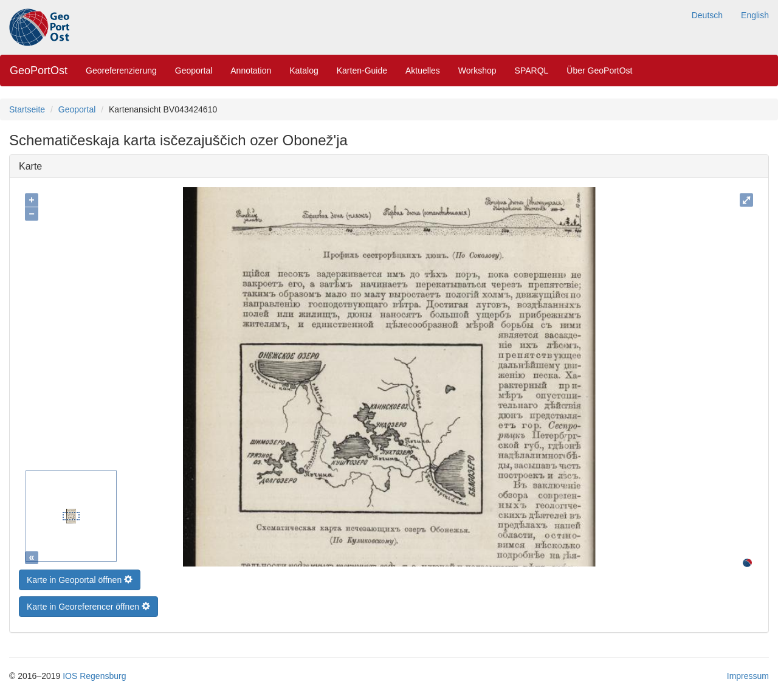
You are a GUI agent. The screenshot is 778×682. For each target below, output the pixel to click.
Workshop (477, 70)
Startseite (27, 109)
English (755, 15)
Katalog (303, 70)
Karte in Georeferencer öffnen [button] (88, 603)
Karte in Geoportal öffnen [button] (80, 577)
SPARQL (532, 70)
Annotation (250, 70)
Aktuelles (422, 70)
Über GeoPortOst (599, 70)
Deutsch (707, 15)
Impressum (748, 673)
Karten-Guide (362, 70)
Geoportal (193, 70)
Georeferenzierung (121, 70)
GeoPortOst (38, 70)
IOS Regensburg (94, 673)
